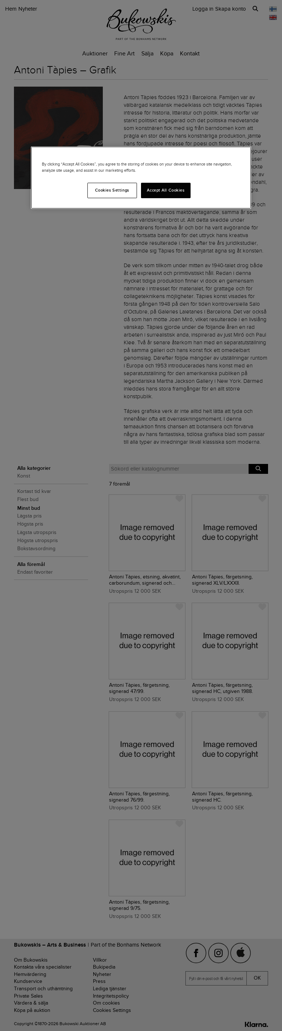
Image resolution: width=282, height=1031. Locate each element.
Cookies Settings (112, 190)
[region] (141, 177)
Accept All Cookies (165, 190)
